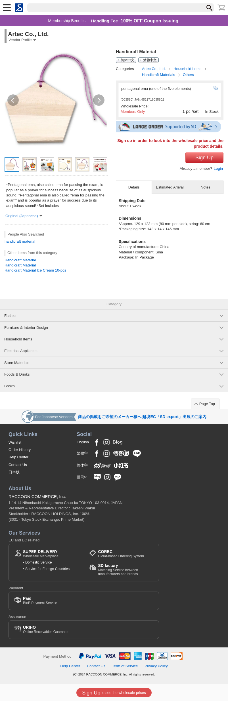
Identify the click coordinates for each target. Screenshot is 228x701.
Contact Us (18, 465)
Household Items (187, 69)
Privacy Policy (156, 666)
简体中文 (127, 60)
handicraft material (20, 241)
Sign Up (204, 157)
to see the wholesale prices (114, 693)
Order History (20, 450)
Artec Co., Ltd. (154, 69)
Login (218, 168)
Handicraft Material (20, 260)
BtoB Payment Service (40, 600)
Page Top (207, 404)
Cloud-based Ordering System (121, 553)
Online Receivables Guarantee (46, 629)
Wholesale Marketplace (40, 553)
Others (188, 75)
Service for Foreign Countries (47, 569)
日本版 (14, 472)
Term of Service (125, 666)
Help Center (18, 457)
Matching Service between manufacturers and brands (125, 569)
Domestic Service (38, 562)
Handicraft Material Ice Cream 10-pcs (35, 270)
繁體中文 (150, 60)
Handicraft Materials (159, 75)
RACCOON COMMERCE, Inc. (37, 496)
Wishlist (15, 442)
